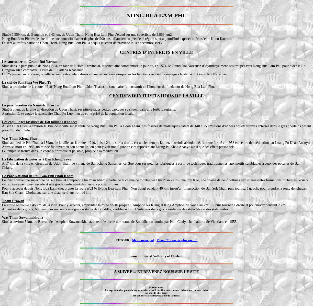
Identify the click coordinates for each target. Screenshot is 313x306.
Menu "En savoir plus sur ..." (177, 240)
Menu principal (143, 240)
